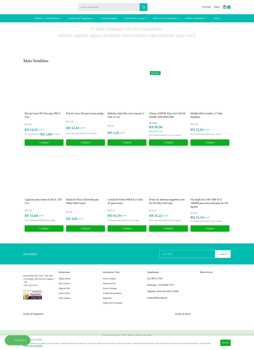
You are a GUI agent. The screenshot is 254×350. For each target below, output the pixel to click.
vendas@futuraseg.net (157, 298)
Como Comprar (109, 278)
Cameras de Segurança (80, 18)
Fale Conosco (64, 283)
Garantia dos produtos (112, 293)
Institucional (64, 272)
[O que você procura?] (143, 7)
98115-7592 (154, 278)
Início (217, 18)
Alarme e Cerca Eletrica (46, 18)
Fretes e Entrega (109, 288)
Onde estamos (64, 298)
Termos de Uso (109, 283)
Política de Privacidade (112, 303)
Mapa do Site (64, 288)
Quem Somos (64, 293)
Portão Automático (195, 18)
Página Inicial (64, 278)
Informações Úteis (111, 272)
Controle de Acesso (134, 18)
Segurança (107, 298)
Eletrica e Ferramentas (164, 18)
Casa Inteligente (109, 18)
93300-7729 (166, 285)
